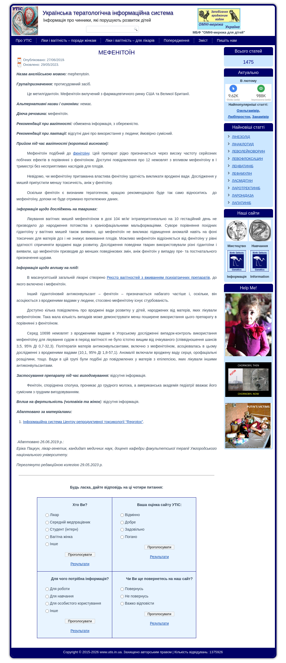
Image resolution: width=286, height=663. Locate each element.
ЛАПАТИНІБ (241, 203)
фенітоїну (81, 153)
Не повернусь (136, 596)
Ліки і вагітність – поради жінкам (68, 40)
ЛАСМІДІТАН (242, 181)
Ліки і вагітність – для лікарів (129, 40)
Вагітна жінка (61, 537)
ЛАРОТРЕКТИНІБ (246, 188)
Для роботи (59, 589)
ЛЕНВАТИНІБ (242, 166)
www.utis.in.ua (111, 652)
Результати (80, 564)
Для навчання (62, 596)
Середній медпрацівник (70, 522)
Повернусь (134, 589)
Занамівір (260, 117)
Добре (130, 522)
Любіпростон (239, 117)
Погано (131, 537)
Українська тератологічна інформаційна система (108, 13)
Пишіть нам (227, 40)
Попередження (176, 40)
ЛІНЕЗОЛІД (241, 137)
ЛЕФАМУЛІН (242, 173)
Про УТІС (24, 40)
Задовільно (134, 529)
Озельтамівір (248, 111)
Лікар (54, 515)
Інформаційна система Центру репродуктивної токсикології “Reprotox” (83, 422)
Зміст (203, 40)
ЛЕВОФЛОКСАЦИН (247, 159)
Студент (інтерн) (64, 529)
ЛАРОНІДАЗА (243, 195)
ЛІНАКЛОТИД (243, 144)
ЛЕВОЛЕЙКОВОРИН (248, 151)
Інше (54, 544)
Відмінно (132, 515)
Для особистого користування (75, 603)
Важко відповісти (139, 603)
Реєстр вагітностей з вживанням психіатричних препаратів (158, 277)
